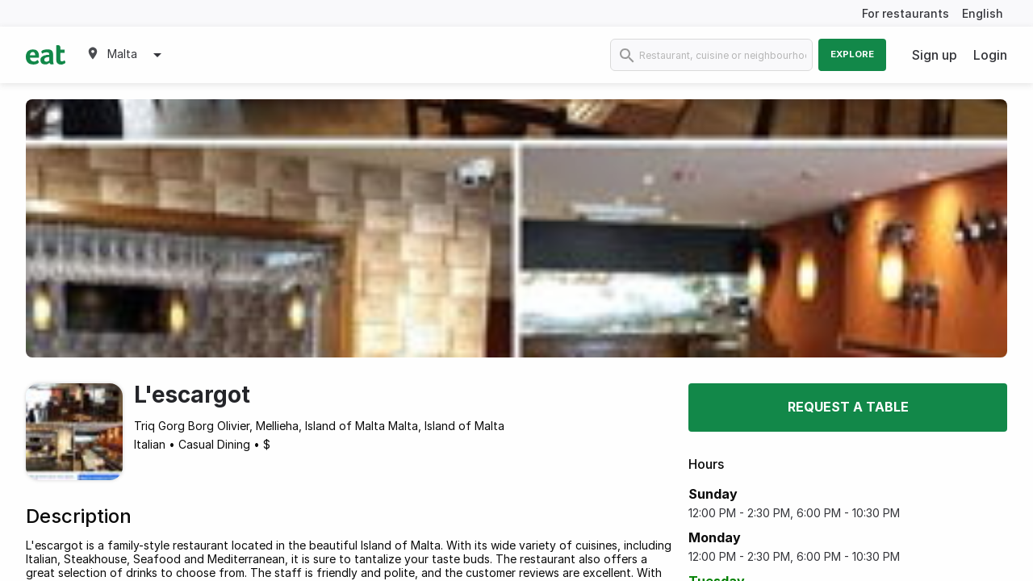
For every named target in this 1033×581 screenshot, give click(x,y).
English (982, 13)
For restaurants (905, 13)
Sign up (934, 55)
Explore (852, 54)
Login (990, 55)
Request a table (848, 407)
